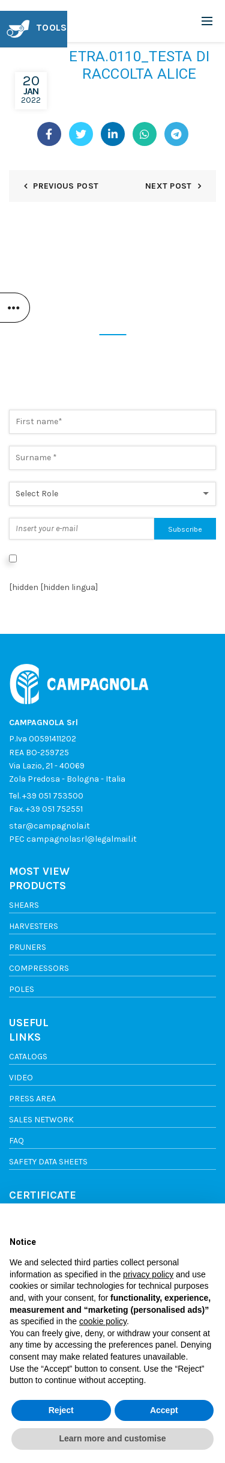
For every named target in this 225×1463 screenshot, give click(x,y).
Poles (21, 989)
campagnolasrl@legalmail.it (81, 839)
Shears (24, 905)
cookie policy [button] (103, 1321)
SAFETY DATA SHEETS (48, 1162)
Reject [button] (61, 1410)
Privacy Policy (36, 571)
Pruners (27, 947)
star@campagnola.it (49, 826)
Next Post (168, 186)
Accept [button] (164, 1410)
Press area (32, 1098)
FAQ (16, 1141)
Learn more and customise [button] (112, 1438)
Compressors (39, 968)
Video (21, 1077)
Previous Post (65, 186)
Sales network (41, 1120)
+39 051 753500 (52, 796)
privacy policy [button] (148, 1274)
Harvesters (33, 926)
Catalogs (28, 1056)
